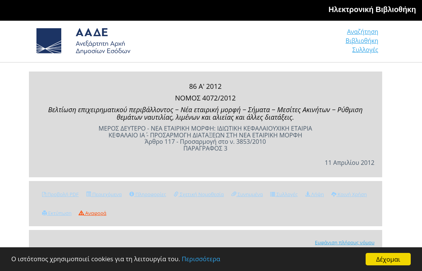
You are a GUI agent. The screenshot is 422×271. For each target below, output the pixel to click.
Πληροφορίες (147, 194)
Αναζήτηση (263, 44)
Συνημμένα (247, 194)
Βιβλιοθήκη (316, 44)
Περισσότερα (204, 259)
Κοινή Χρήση (349, 194)
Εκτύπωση (57, 213)
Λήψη (314, 194)
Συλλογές (365, 44)
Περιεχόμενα (104, 194)
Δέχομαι (388, 259)
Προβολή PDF (60, 194)
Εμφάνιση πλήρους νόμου (345, 242)
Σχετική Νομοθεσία (199, 194)
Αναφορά (92, 213)
